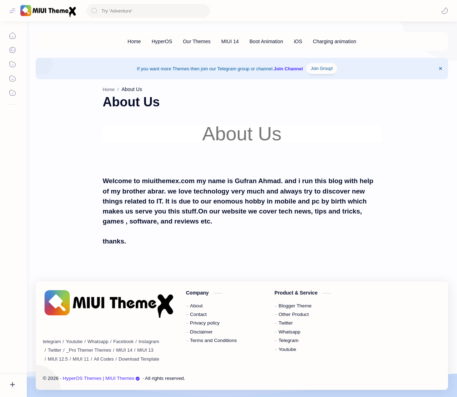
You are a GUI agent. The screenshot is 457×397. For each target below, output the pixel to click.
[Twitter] (54, 350)
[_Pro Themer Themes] (88, 350)
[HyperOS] (162, 41)
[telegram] (52, 341)
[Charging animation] (334, 41)
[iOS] (298, 41)
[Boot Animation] (266, 41)
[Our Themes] (197, 41)
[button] (444, 10)
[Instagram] (149, 341)
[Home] (134, 41)
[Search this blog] (148, 11)
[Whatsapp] (98, 341)
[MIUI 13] (145, 350)
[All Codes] (104, 359)
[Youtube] (74, 341)
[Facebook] (123, 341)
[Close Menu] (440, 68)
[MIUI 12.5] (58, 359)
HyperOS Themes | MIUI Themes (101, 378)
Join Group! (322, 68)
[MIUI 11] (81, 359)
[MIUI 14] (230, 41)
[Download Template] (139, 359)
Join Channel (288, 68)
